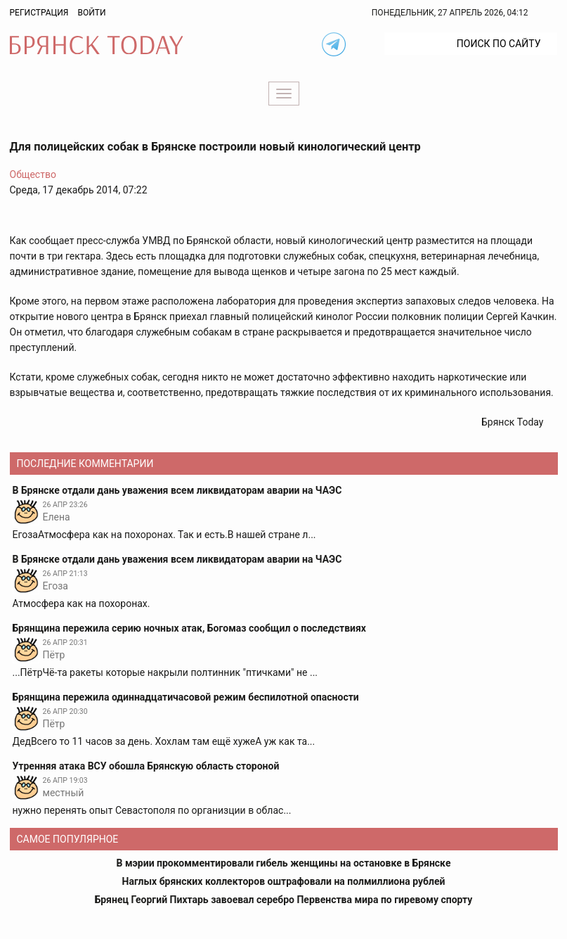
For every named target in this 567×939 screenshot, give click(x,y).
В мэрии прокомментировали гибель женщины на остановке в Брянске (284, 863)
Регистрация (39, 13)
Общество (33, 174)
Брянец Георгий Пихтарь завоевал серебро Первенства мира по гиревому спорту (284, 899)
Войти (91, 13)
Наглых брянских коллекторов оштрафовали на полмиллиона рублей (283, 881)
